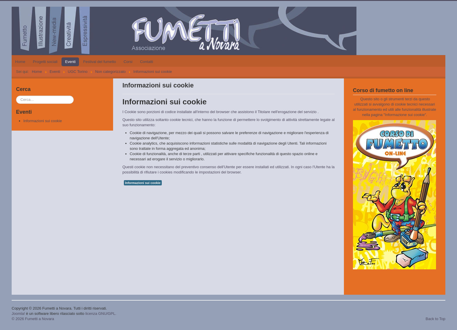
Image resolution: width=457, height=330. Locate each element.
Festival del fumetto (99, 61)
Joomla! (18, 313)
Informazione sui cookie (405, 115)
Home (20, 61)
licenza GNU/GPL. (100, 313)
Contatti (146, 61)
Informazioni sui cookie (42, 121)
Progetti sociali (45, 61)
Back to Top (435, 319)
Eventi (70, 61)
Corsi (128, 61)
